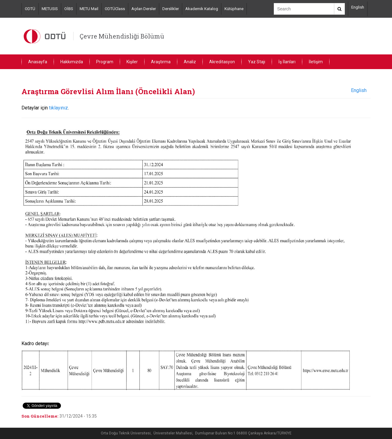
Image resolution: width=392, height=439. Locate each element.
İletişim (316, 61)
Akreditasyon (222, 61)
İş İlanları (287, 61)
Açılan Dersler (143, 8)
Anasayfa (37, 61)
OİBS (68, 8)
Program (104, 61)
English (357, 7)
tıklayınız (58, 108)
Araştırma (161, 61)
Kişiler (132, 61)
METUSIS (50, 8)
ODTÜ (30, 8)
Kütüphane (233, 8)
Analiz (190, 61)
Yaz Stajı (256, 61)
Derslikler (170, 8)
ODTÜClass (115, 8)
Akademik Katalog (201, 8)
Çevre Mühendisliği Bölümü (122, 36)
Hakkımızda (71, 61)
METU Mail (89, 8)
